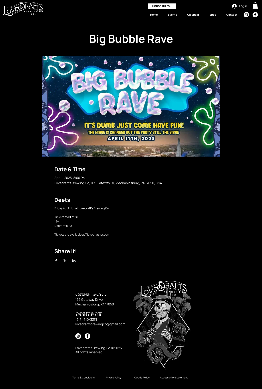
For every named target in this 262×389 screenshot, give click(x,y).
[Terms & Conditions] (83, 377)
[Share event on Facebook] (56, 260)
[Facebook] (255, 14)
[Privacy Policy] (113, 377)
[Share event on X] (65, 260)
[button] (255, 5)
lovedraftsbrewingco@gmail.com (100, 324)
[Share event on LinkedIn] (74, 260)
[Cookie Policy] (142, 377)
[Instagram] (246, 14)
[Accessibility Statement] (173, 377)
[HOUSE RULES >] (162, 6)
